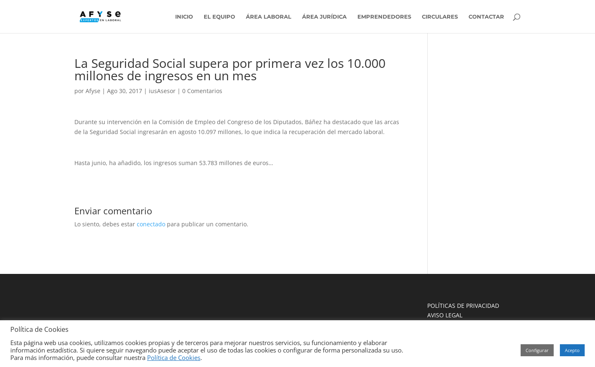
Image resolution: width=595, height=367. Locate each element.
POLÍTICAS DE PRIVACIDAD (463, 305)
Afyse (93, 91)
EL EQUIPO (219, 17)
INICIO (184, 17)
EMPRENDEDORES (384, 17)
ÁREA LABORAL (268, 17)
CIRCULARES (440, 17)
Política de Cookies (173, 357)
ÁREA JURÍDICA (324, 17)
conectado (151, 224)
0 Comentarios (202, 91)
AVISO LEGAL (444, 315)
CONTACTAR (486, 17)
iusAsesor (162, 91)
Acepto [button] (572, 350)
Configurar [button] (537, 350)
